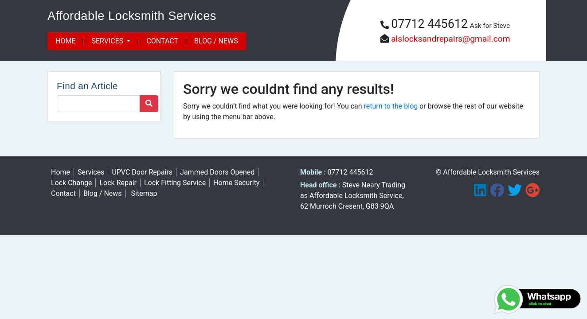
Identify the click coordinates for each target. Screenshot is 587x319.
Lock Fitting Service (175, 183)
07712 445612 (429, 24)
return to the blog (391, 106)
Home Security (236, 183)
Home (65, 41)
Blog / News (216, 41)
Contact (162, 41)
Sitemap (144, 193)
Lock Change (71, 183)
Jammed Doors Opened (217, 172)
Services (108, 41)
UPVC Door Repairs (142, 172)
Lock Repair (118, 183)
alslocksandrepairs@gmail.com (450, 39)
